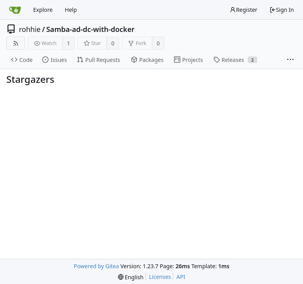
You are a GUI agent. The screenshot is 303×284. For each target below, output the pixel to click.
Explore (42, 9)
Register (243, 9)
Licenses (160, 276)
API (180, 276)
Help (71, 9)
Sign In (281, 9)
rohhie (30, 29)
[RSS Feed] (15, 43)
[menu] (131, 277)
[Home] (15, 10)
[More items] (290, 60)
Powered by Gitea (96, 266)
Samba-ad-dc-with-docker (90, 29)
